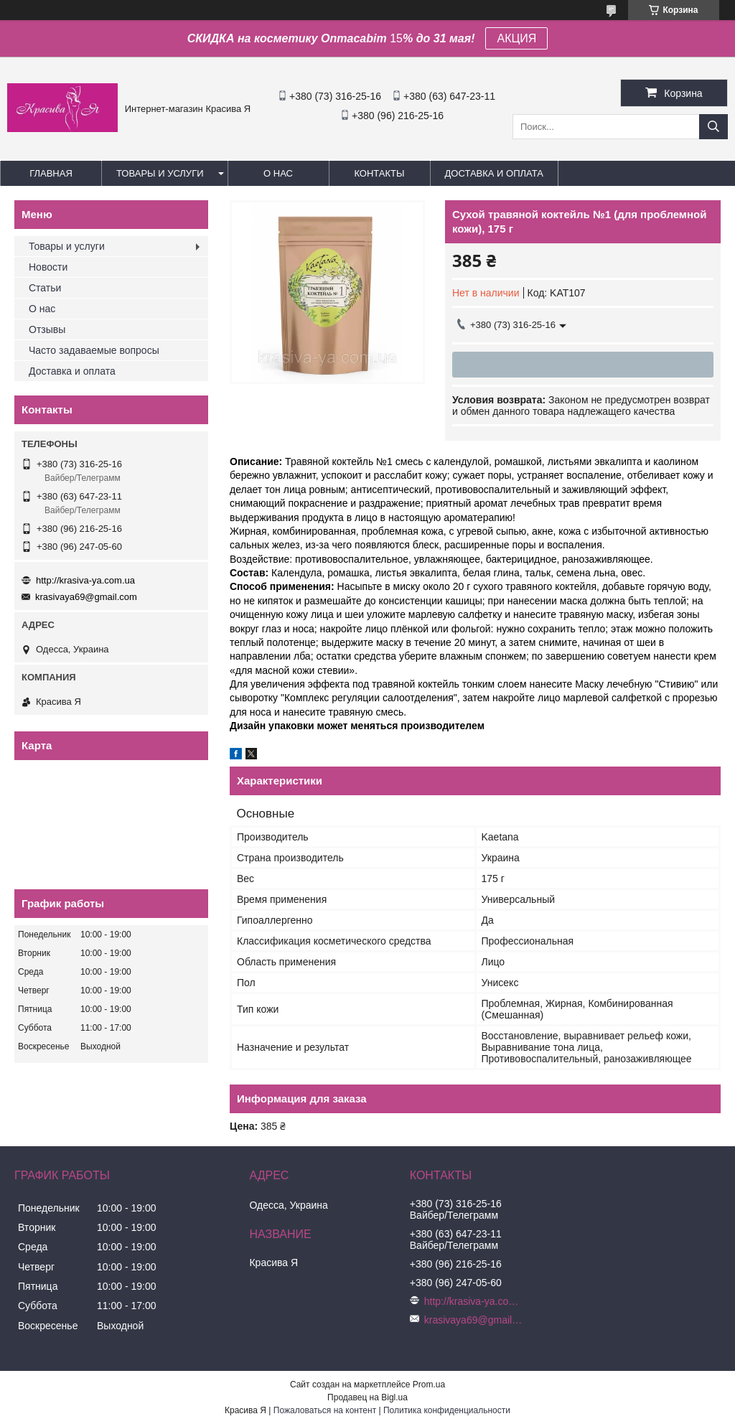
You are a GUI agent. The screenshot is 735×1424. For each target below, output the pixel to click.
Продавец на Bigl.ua (367, 1397)
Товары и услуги (160, 173)
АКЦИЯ (516, 38)
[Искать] (713, 126)
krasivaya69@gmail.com (86, 596)
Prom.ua (429, 1385)
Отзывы (47, 329)
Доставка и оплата (494, 173)
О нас (278, 173)
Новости (48, 267)
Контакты (379, 173)
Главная (50, 173)
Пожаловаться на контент (324, 1410)
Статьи (45, 288)
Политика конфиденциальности (446, 1410)
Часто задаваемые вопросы (94, 350)
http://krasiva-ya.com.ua (85, 580)
